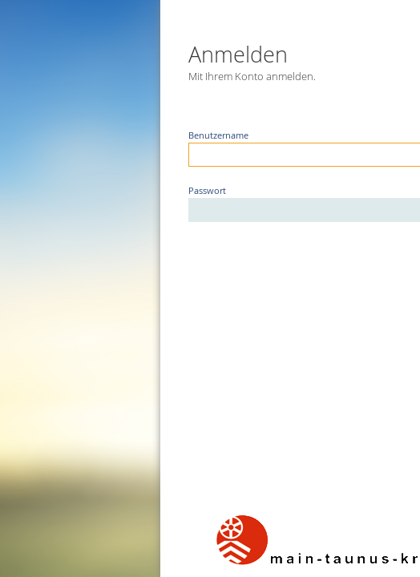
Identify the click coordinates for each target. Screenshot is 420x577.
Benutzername (185, 135)
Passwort (174, 190)
